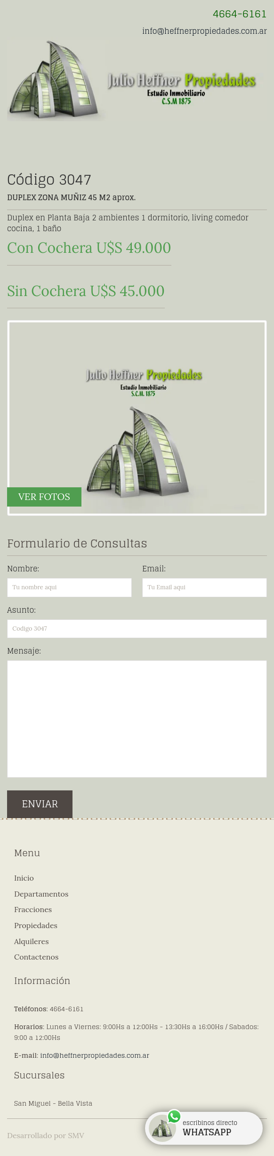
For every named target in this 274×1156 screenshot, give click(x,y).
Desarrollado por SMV (45, 1135)
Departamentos (41, 893)
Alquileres (31, 941)
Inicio (24, 878)
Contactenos (36, 956)
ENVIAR (40, 803)
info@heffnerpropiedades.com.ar (204, 31)
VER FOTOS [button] (44, 496)
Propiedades (35, 925)
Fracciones (33, 909)
